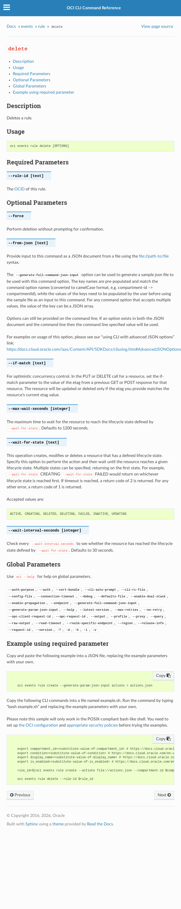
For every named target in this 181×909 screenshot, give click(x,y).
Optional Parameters (31, 80)
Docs (11, 26)
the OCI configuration (38, 725)
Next (164, 795)
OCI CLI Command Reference (94, 8)
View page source (157, 26)
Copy (163, 676)
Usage (18, 68)
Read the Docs (100, 824)
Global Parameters (29, 86)
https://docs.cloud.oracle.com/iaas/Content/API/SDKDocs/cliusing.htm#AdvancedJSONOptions (94, 349)
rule (41, 26)
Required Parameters (31, 74)
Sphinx (31, 824)
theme (58, 824)
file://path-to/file (154, 256)
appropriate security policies (92, 725)
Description (23, 61)
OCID (19, 189)
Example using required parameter (43, 92)
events (27, 26)
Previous (20, 795)
